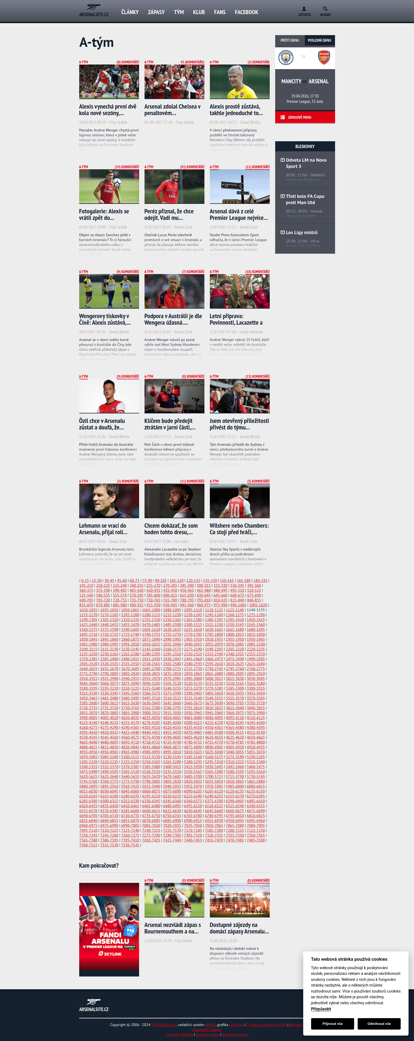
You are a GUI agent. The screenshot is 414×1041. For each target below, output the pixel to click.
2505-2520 (88, 663)
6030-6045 (109, 791)
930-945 (170, 605)
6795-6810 (235, 815)
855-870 (86, 605)
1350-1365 (172, 619)
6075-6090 (172, 791)
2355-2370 (256, 654)
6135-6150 (256, 791)
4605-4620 (193, 737)
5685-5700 (193, 776)
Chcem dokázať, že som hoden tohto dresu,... (171, 528)
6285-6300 (88, 801)
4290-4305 (130, 727)
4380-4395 (256, 727)
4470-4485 (193, 732)
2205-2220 (235, 649)
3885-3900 (130, 712)
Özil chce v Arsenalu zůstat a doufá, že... (102, 423)
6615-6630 (172, 810)
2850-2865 (193, 673)
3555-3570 (235, 698)
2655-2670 (109, 668)
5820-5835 (193, 781)
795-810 (204, 600)
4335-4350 (193, 727)
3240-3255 (172, 688)
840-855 (254, 600)
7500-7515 (88, 845)
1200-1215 (151, 614)
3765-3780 (151, 707)
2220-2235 (256, 649)
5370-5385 (130, 766)
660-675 (237, 595)
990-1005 (238, 605)
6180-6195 (130, 796)
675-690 (254, 595)
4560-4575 (130, 737)
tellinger (236, 1024)
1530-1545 (235, 624)
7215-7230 (256, 830)
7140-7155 (151, 830)
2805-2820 (130, 673)
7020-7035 (172, 825)
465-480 (204, 590)
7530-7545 (130, 845)
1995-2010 (130, 644)
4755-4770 (214, 742)
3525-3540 (193, 698)
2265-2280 (130, 654)
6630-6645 (193, 810)
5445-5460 (235, 766)
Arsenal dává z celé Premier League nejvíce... (239, 214)
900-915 (136, 605)
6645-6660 (214, 810)
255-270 (153, 585)
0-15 (85, 580)
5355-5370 (109, 766)
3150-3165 (235, 683)
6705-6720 (109, 815)
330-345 (237, 585)
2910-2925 (88, 678)
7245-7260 (109, 835)
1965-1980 (88, 644)
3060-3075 (109, 683)
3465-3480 (109, 698)
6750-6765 (172, 815)
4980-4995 (151, 752)
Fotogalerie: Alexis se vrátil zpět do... (104, 214)
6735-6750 (151, 815)
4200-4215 (193, 722)
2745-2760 (235, 668)
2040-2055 (193, 644)
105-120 (176, 580)
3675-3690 (214, 703)
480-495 (221, 590)
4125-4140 (88, 722)
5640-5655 (130, 776)
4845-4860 (151, 747)
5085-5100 (109, 756)
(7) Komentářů (193, 271)
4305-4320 (151, 727)
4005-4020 (109, 717)
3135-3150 (214, 683)
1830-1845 (88, 639)
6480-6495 (172, 805)
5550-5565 (193, 771)
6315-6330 (130, 801)
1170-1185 (109, 614)
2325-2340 (214, 654)
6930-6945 (235, 820)
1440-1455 (109, 624)
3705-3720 (256, 703)
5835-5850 (214, 781)
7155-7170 (172, 830)
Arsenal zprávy (207, 1034)
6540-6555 (256, 805)
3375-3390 (172, 693)
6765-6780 (193, 815)
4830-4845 (130, 747)
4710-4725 (151, 742)
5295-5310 (214, 761)
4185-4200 (172, 722)
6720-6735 (130, 815)
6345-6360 (172, 801)
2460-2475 (214, 658)
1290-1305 (88, 619)
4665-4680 (88, 742)
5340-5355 (88, 766)
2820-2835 (151, 673)
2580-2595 (193, 663)
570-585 (136, 595)
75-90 (147, 580)
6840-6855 (109, 820)
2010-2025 (151, 644)
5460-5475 (256, 766)
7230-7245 (88, 835)
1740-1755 (151, 634)
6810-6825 (256, 815)
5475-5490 (88, 771)
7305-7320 (193, 835)
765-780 (170, 600)
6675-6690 (256, 810)
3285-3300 (235, 688)
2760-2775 (256, 668)
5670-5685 (172, 776)
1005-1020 (258, 605)
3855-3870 (88, 712)
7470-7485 (235, 840)
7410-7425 (151, 840)
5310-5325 (235, 761)
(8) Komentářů (128, 62)
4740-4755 (193, 742)
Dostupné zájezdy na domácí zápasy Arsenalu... (239, 927)
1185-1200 (130, 614)
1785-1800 (214, 634)
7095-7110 (88, 830)
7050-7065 (214, 825)
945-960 (187, 605)
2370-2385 (88, 658)
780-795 (187, 600)
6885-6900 (172, 820)
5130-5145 (172, 756)
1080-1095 (172, 609)
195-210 (86, 585)
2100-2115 (88, 649)
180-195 (260, 580)
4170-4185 (151, 722)
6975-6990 (109, 825)
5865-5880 (256, 781)
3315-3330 (88, 693)
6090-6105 (193, 791)
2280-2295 (151, 654)
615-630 (187, 595)
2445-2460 (193, 658)
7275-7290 (151, 835)
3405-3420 (214, 693)
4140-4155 (109, 722)
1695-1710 (88, 634)
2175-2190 (193, 649)
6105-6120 (214, 791)
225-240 (120, 585)
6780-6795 (214, 815)
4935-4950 (88, 752)
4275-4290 (109, 727)
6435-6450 (109, 805)
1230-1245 (193, 614)
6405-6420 (256, 801)
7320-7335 (214, 835)
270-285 (170, 585)
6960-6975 (88, 825)
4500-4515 (235, 732)
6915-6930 (214, 820)
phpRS (210, 1024)
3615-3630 (130, 703)
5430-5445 (214, 766)
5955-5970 (193, 786)
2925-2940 (109, 678)
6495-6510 (193, 805)
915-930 (153, 605)
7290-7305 (172, 835)
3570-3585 (256, 698)
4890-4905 (214, 747)
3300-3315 (256, 688)
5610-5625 (88, 776)
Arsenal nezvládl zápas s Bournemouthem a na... (173, 927)
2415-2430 (151, 658)
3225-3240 (151, 688)
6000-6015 (256, 786)
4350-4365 (214, 727)
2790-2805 (109, 673)
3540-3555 (214, 698)
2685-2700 (151, 668)
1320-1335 (130, 619)
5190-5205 (256, 756)
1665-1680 (235, 629)
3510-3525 (172, 698)
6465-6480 (151, 805)
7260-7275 (130, 835)
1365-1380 (193, 619)
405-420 (136, 590)
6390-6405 (235, 801)
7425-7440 (172, 840)
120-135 (193, 580)
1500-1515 (193, 624)
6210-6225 (172, 796)
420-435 (153, 590)
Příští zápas (290, 40)
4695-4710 (130, 742)
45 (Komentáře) (192, 62)
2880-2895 (235, 673)
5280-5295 (193, 761)
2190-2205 (214, 649)
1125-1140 (235, 609)
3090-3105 (151, 683)
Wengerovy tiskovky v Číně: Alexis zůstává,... (105, 319)
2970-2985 (172, 678)
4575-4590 (151, 737)
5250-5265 (151, 761)
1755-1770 (172, 634)
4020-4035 (130, 717)
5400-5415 (172, 766)
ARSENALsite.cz (164, 1024)
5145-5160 (193, 756)
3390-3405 (193, 693)
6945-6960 (256, 820)
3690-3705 (235, 703)
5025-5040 (214, 752)
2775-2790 (88, 673)
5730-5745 (256, 776)
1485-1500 (172, 624)
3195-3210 (109, 688)
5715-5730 (235, 776)
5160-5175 (214, 756)
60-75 (134, 580)
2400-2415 (130, 658)
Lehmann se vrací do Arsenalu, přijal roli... (103, 528)
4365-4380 (235, 727)
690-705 (86, 600)
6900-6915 (193, 820)
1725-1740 (130, 634)
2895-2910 (256, 673)
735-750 (136, 600)
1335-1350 (151, 619)
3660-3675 (193, 703)
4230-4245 (235, 722)
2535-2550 (130, 663)
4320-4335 (172, 727)
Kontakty (296, 1024)
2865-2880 (214, 673)
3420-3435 (235, 693)
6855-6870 (130, 820)
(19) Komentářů (127, 166)
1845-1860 (109, 639)
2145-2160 (151, 649)
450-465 (187, 590)
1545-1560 (256, 624)
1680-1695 (256, 629)
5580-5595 (235, 771)
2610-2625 (235, 663)
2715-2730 (193, 668)
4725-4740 (172, 742)
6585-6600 (130, 810)
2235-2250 (88, 654)
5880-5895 (88, 786)
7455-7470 (214, 840)
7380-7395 (109, 840)
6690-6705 (88, 815)
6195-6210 (151, 796)
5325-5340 (256, 761)
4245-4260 (256, 722)
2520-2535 (109, 663)
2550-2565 (151, 663)
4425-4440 (130, 732)
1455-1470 (130, 624)
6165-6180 (109, 796)
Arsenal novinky (235, 1034)
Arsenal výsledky (179, 1034)
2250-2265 (109, 654)
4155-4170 (130, 722)
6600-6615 (151, 810)
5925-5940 (151, 786)
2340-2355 (235, 654)
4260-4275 (88, 727)
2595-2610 (214, 663)
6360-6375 (193, 801)
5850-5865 (235, 781)
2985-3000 (193, 678)
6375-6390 (214, 801)
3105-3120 (172, 683)
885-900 (120, 605)
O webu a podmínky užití (266, 1024)
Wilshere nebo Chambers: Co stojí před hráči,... (239, 528)
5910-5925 (130, 786)
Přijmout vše (333, 1024)
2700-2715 (172, 668)
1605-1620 (151, 629)
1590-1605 (130, 629)
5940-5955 (172, 786)
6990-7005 (130, 825)
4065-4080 (193, 717)
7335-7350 (235, 835)
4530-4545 (88, 737)
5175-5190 (235, 756)
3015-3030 (235, 678)
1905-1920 (193, 639)
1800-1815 (235, 634)
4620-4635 (214, 737)
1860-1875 (130, 639)
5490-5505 (109, 771)
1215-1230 (172, 614)
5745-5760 (88, 781)
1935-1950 (235, 639)
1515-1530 (214, 624)
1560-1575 (88, 629)
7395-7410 (130, 840)
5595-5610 (256, 771)
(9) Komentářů (128, 271)
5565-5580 (214, 771)
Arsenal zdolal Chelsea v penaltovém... (173, 109)
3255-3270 (193, 688)
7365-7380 (88, 840)
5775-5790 (130, 781)
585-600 (153, 595)
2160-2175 (172, 649)
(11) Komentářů (257, 166)
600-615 (170, 595)
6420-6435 (88, 805)
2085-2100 (256, 644)
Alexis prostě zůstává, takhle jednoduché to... (236, 109)
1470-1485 (151, 624)
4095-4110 (235, 717)
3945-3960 (214, 712)
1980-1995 (109, 644)
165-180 (244, 580)
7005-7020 (151, 825)
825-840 (237, 600)
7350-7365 (256, 835)
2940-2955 (130, 678)
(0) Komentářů (193, 376)
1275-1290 (256, 614)
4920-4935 (256, 747)
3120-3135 (193, 683)
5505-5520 (130, 771)
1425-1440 (88, 624)
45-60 (122, 580)
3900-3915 (151, 712)
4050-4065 (172, 717)
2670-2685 (130, 668)
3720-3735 (88, 707)
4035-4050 (151, 717)
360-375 (86, 590)
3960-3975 (235, 712)
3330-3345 (109, 693)
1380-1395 (214, 619)
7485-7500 (256, 840)
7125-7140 (130, 830)
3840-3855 (256, 707)
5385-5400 (151, 766)
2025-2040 (172, 644)
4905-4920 (235, 747)
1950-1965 (256, 639)
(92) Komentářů (192, 166)
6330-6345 (151, 801)
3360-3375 (151, 693)
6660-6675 (235, 810)
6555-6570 (88, 810)
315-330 (221, 585)
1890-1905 (172, 639)
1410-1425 (256, 619)
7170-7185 (193, 830)
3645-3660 (172, 703)
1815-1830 (256, 634)
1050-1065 (130, 609)
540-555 (103, 595)
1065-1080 (151, 609)
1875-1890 (151, 639)
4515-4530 (256, 732)
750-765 (153, 600)
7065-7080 (235, 825)
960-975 (204, 605)
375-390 (103, 590)
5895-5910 (109, 786)
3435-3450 (256, 693)
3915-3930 (172, 712)
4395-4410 (88, 732)
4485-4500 (214, 732)
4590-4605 (172, 737)
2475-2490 (235, 658)
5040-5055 (235, 752)
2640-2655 (88, 668)
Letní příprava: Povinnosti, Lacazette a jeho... (236, 322)
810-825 (221, 600)
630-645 (204, 595)
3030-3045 (256, 678)
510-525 (254, 590)
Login (303, 7)
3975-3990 (256, 712)
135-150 (210, 580)
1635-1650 (193, 629)
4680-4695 (109, 742)
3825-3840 (235, 707)
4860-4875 (172, 747)
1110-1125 (214, 609)
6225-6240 (193, 796)
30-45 (109, 580)
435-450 (170, 590)
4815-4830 (109, 747)
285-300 (187, 585)
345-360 (254, 585)
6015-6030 (88, 791)
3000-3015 (214, 678)
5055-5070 (256, 752)
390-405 (120, 590)
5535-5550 (172, 771)
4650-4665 (256, 737)
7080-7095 (256, 825)
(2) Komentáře (128, 481)
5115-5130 (151, 756)
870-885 (103, 605)
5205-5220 (88, 761)
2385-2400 (109, 658)
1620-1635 (172, 629)
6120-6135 (235, 791)
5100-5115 (130, 756)
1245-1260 (214, 614)
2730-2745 (214, 668)
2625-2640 (256, 663)
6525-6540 (235, 805)
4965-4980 (130, 752)
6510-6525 (214, 805)
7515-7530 (109, 845)
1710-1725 (109, 634)
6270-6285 (256, 796)
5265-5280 (172, 761)
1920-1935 (214, 639)
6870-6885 (151, 820)
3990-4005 (88, 717)
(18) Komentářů (257, 271)
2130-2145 (130, 649)
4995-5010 (172, 752)
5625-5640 (109, 776)
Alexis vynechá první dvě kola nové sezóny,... (108, 109)
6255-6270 (235, 796)
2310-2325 (193, 654)
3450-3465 (88, 698)
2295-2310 (172, 654)
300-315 (204, 585)
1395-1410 (235, 619)
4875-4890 (193, 747)
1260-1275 (235, 614)
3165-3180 (256, 683)
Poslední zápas (319, 40)
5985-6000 (235, 786)
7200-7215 (235, 830)
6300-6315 (109, 801)
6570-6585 (109, 810)
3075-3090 (130, 683)
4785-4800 (256, 742)
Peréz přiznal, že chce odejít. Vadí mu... (169, 214)
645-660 (221, 595)
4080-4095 (214, 717)
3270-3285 (214, 688)
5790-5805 (151, 781)
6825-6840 (88, 820)
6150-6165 (88, 796)
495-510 (237, 590)
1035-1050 (109, 609)
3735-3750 (109, 707)
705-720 (103, 600)
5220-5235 (109, 761)
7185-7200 (214, 830)
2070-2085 (235, 644)
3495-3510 (151, 698)
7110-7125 (109, 830)
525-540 (86, 595)
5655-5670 (151, 776)
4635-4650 (235, 737)
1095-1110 (193, 609)
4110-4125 (256, 717)
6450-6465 (130, 805)
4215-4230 (214, 722)
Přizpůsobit (321, 1009)
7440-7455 (193, 840)
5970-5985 (214, 786)
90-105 (161, 580)
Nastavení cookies (207, 1029)
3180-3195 (88, 688)
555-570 (120, 595)
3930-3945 (193, 712)
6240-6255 (214, 796)
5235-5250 (130, 761)
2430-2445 (172, 658)
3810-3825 (214, 707)
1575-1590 (109, 629)
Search (327, 7)
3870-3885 (109, 712)
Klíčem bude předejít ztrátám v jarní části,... (170, 423)
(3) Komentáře (259, 62)
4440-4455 (151, 732)
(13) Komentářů (257, 376)
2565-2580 (172, 663)
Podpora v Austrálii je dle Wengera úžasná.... (173, 319)
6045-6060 (130, 791)
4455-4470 (172, 732)
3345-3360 (130, 693)
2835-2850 (172, 673)
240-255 (136, 585)
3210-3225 (130, 688)
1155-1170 (88, 614)
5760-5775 (109, 781)
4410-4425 (109, 732)
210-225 (103, 585)
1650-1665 (214, 629)
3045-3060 (88, 683)
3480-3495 (130, 698)
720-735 (120, 600)
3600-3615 (109, 703)
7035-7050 (193, 825)
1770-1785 (193, 634)
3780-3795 (172, 707)
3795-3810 (193, 707)
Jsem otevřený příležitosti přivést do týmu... (239, 423)
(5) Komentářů (258, 481)
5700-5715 (214, 776)
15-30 (97, 580)
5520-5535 (151, 771)
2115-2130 (109, 649)
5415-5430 (193, 766)
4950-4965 (109, 752)
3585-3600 (88, 703)
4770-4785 (235, 742)
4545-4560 (109, 737)
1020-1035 (88, 609)
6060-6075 (151, 791)
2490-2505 (256, 658)
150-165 (227, 580)
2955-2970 (151, 678)
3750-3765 (130, 707)
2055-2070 (214, 644)
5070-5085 (88, 756)
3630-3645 (151, 703)
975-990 (221, 605)
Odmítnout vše (379, 1024)
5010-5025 (193, 752)
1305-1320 (109, 619)
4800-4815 (88, 747)
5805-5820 (172, 781)
